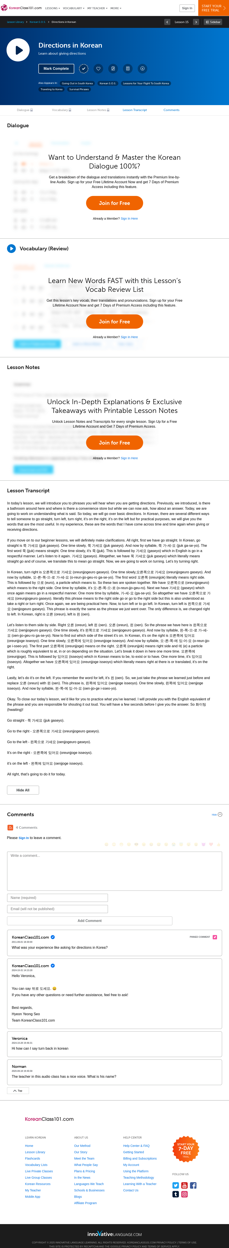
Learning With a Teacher (140, 1177)
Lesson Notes (96, 110)
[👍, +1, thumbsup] (218, 828)
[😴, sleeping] (188, 828)
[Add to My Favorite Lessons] (98, 69)
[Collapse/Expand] (114, 814)
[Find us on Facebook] (193, 1178)
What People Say (86, 1158)
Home (29, 1139)
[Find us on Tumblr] (175, 1187)
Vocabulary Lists (36, 1158)
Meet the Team (84, 1152)
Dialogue (23, 110)
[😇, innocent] (181, 828)
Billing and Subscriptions (140, 1152)
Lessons (51, 8)
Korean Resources (37, 1177)
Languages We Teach (89, 1177)
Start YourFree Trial (214, 8)
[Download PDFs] (128, 69)
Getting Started (133, 1145)
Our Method (82, 1139)
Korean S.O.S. (38, 21)
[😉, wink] (166, 828)
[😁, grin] (121, 828)
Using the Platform (135, 1164)
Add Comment (30, 914)
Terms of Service (159, 1240)
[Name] (57, 891)
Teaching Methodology (138, 1171)
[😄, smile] (106, 828)
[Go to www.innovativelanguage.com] (115, 1227)
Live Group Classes (38, 1171)
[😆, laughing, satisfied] (151, 828)
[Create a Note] (113, 69)
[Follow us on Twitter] (175, 1178)
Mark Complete (56, 68)
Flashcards (32, 1152)
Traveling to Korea (51, 89)
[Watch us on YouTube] (184, 1178)
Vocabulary (72, 8)
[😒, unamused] (129, 828)
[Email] (57, 902)
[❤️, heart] (211, 828)
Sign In (187, 8)
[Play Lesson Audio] (18, 49)
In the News (82, 1171)
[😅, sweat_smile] (158, 828)
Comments (171, 110)
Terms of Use (187, 1236)
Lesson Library (15, 21)
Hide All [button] (22, 790)
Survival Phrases (79, 89)
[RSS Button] (10, 827)
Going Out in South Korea (77, 83)
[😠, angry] (144, 828)
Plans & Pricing (84, 1164)
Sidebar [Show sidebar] (215, 22)
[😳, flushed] (114, 828)
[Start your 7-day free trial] (185, 1142)
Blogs (78, 1190)
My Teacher (96, 8)
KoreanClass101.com (141, 1236)
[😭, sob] (173, 828)
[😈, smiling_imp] (203, 828)
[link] (167, 22)
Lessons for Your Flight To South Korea (146, 83)
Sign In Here (129, 218)
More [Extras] (114, 8)
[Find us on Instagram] (184, 1187)
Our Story (80, 1145)
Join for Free (114, 203)
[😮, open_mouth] (196, 828)
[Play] (11, 248)
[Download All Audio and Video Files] (142, 69)
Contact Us (130, 1183)
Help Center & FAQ (136, 1139)
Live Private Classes (39, 1164)
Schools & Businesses (89, 1183)
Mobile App (32, 1190)
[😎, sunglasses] (136, 828)
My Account (131, 1158)
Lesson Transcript (135, 110)
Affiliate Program (85, 1196)
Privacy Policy (166, 1236)
